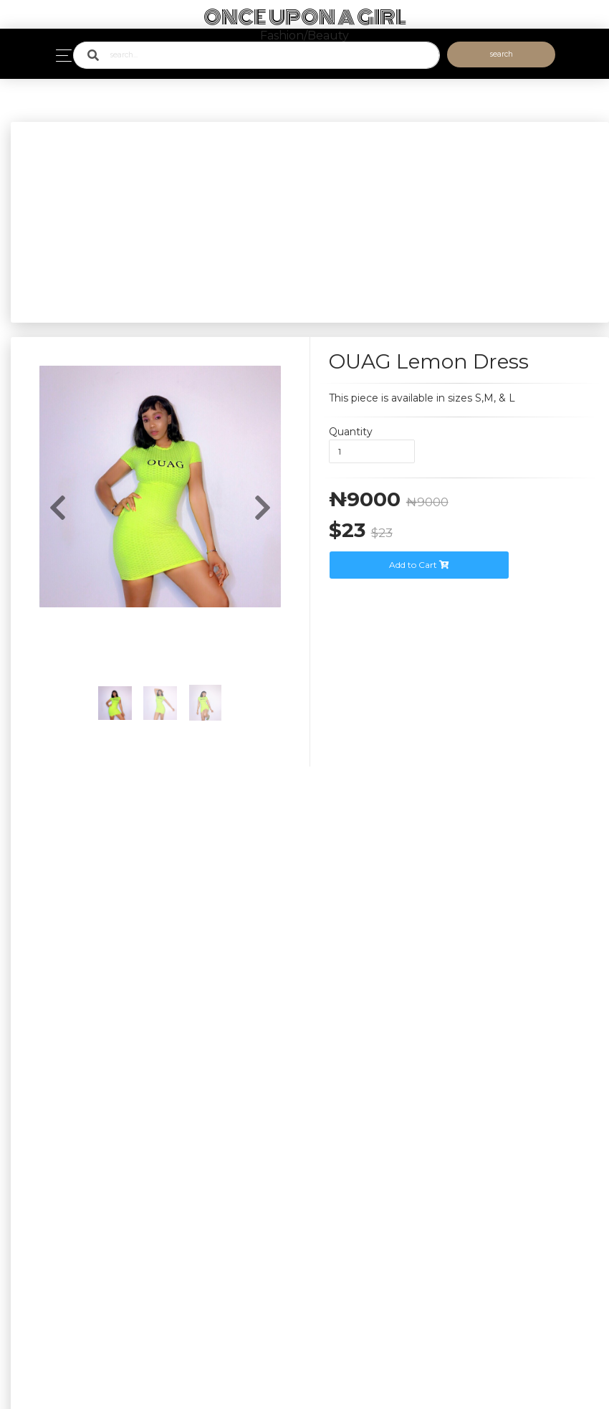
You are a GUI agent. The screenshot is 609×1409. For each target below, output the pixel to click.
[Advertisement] (310, 222)
